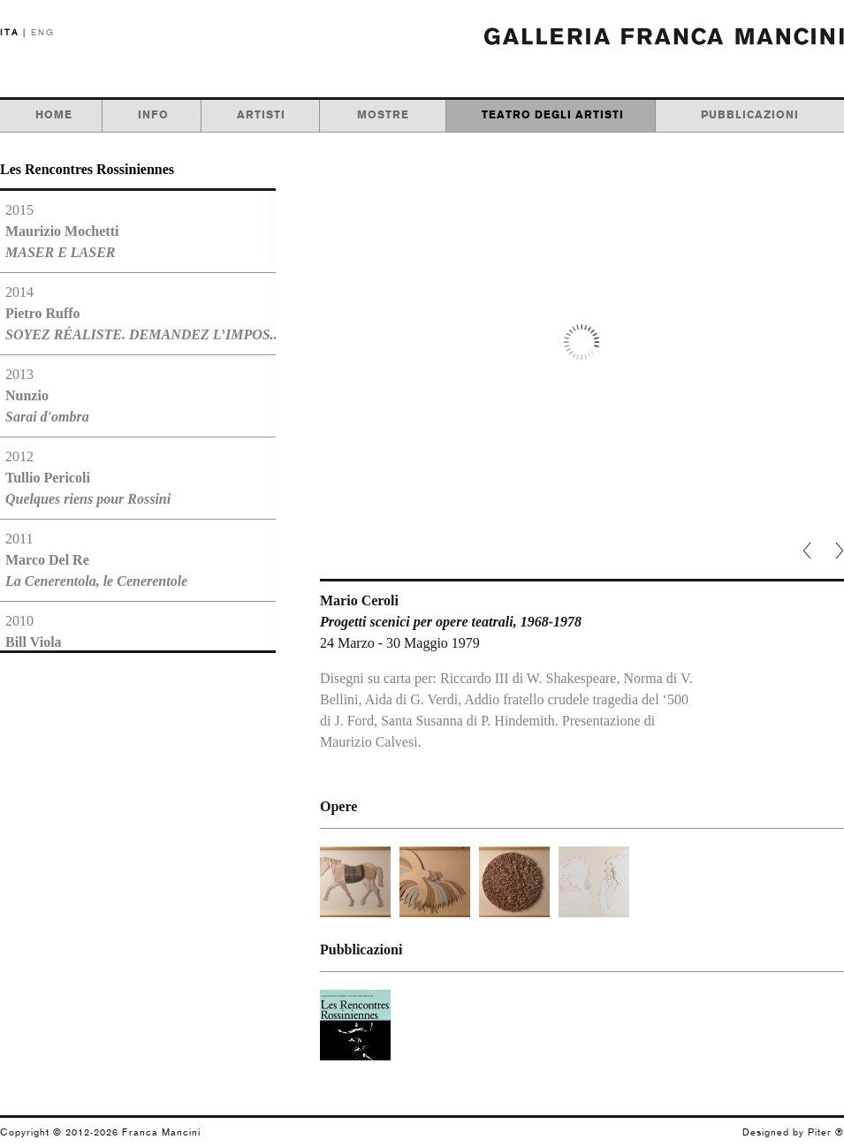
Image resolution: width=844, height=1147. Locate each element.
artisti (261, 115)
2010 (107, 642)
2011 (96, 560)
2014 (137, 313)
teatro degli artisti (553, 115)
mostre (383, 115)
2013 (47, 395)
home (53, 115)
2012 (88, 477)
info (153, 115)
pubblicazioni (750, 115)
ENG (43, 32)
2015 (61, 231)
